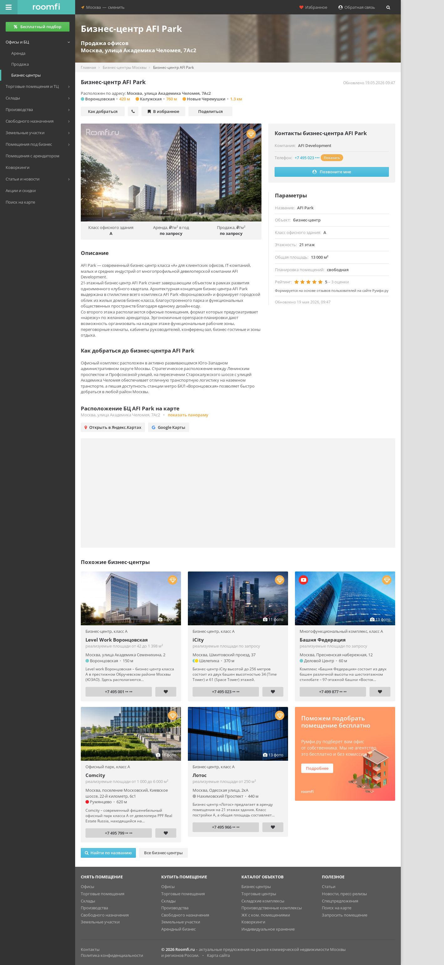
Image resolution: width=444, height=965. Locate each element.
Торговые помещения (102, 893)
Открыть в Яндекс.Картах (113, 427)
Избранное (313, 7)
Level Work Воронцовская (116, 640)
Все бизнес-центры (163, 853)
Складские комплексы (262, 901)
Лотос (200, 775)
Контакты (90, 949)
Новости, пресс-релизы (344, 893)
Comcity (95, 775)
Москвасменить (103, 7)
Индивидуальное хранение (268, 929)
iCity (198, 640)
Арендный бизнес (178, 929)
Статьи (328, 886)
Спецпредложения (340, 901)
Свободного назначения (105, 915)
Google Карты (168, 427)
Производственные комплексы (271, 908)
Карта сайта (218, 955)
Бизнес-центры (256, 886)
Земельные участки (100, 922)
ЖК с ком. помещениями (265, 915)
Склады (88, 901)
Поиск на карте (336, 908)
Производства (94, 908)
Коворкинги (253, 922)
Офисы (87, 886)
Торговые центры (258, 893)
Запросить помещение (344, 915)
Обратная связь (356, 7)
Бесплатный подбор (37, 26)
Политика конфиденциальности (112, 955)
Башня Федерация (323, 640)
